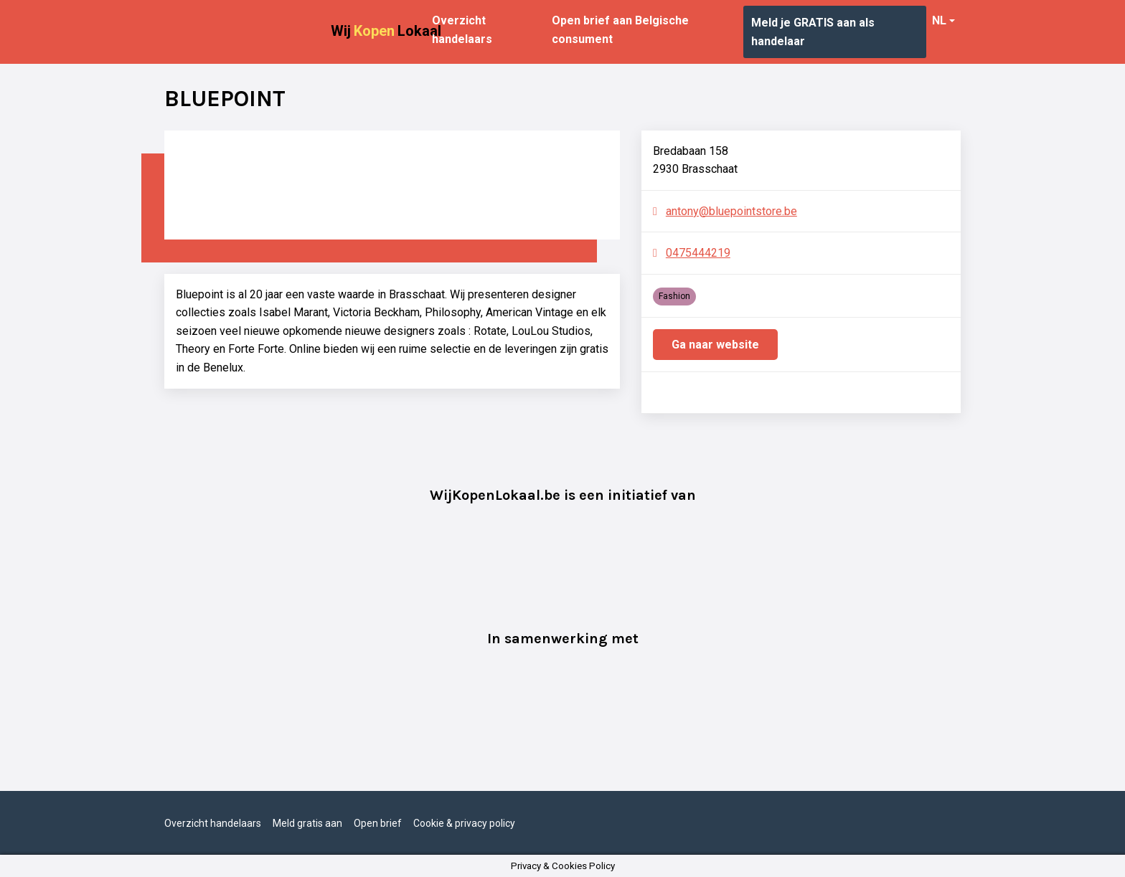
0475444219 (698, 253)
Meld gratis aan (307, 823)
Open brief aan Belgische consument (620, 30)
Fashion (674, 296)
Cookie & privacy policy (464, 823)
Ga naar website (715, 344)
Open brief (378, 823)
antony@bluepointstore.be (731, 211)
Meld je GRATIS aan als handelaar (813, 32)
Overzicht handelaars (462, 30)
